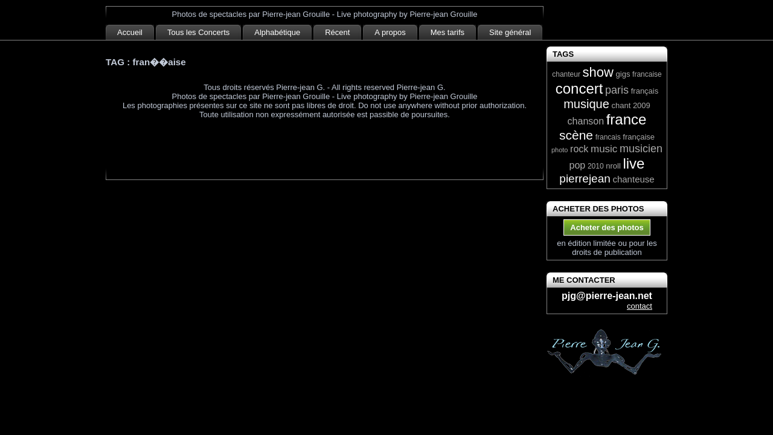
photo (559, 149)
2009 (641, 105)
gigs (623, 74)
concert (579, 88)
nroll (613, 165)
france (626, 119)
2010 (596, 166)
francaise (647, 74)
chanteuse (633, 179)
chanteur (566, 74)
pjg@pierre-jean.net (607, 296)
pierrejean (585, 178)
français (645, 90)
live (633, 163)
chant (620, 105)
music (604, 149)
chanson (586, 121)
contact (639, 306)
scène (576, 135)
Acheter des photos (606, 227)
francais (608, 137)
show (598, 72)
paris (617, 90)
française (639, 136)
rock (579, 149)
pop (577, 165)
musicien (641, 149)
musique (586, 104)
